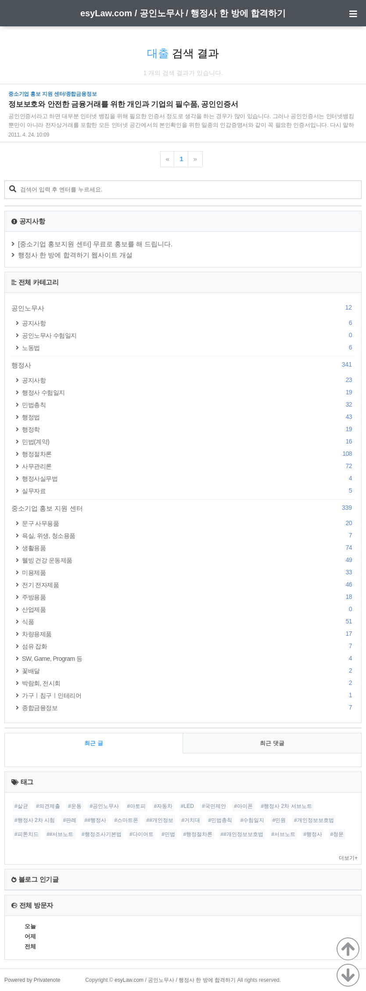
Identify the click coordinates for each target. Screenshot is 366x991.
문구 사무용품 (188, 523)
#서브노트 (283, 834)
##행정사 (95, 820)
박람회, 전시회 (188, 683)
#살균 (21, 806)
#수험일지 (252, 820)
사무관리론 (188, 466)
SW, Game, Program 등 (188, 658)
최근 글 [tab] (93, 743)
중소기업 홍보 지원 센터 (183, 508)
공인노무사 (183, 308)
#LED (187, 806)
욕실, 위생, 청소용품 (188, 535)
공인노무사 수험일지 (188, 335)
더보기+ (348, 858)
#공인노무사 (104, 806)
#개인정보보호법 (314, 820)
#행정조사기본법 (102, 834)
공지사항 (188, 323)
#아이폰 (243, 806)
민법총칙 (188, 404)
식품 (188, 621)
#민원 (279, 820)
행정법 (188, 417)
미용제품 (188, 572)
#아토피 (136, 806)
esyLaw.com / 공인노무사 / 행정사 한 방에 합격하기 (183, 13)
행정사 (183, 365)
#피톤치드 (26, 834)
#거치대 (190, 820)
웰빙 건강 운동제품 (188, 560)
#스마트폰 (126, 820)
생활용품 (188, 547)
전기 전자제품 (188, 584)
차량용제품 (188, 634)
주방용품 (188, 597)
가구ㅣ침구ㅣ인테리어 (188, 695)
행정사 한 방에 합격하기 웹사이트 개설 (75, 255)
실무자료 (188, 490)
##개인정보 (160, 820)
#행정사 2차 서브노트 (286, 806)
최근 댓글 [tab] (272, 743)
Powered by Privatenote (32, 980)
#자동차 (163, 806)
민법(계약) (188, 441)
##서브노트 (60, 834)
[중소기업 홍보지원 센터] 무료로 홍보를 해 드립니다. (95, 244)
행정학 (188, 429)
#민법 (168, 834)
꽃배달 (188, 670)
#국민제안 (214, 806)
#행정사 (312, 834)
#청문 (337, 834)
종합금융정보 (188, 707)
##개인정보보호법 (242, 834)
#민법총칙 (220, 820)
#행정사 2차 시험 (34, 820)
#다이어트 (141, 834)
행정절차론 (188, 454)
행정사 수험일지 (188, 392)
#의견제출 (48, 806)
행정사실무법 (188, 478)
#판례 (69, 820)
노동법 (188, 347)
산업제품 (188, 609)
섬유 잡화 (188, 646)
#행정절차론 (197, 834)
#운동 (75, 806)
